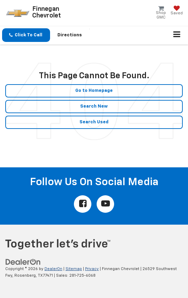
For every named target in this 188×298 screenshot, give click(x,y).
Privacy (92, 269)
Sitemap (73, 269)
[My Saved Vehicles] (176, 11)
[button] (26, 35)
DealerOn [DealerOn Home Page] (53, 269)
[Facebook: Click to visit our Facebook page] (82, 204)
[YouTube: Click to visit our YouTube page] (105, 204)
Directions (69, 35)
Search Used (94, 122)
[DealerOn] (23, 262)
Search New (94, 106)
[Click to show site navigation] (177, 35)
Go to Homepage (94, 90)
